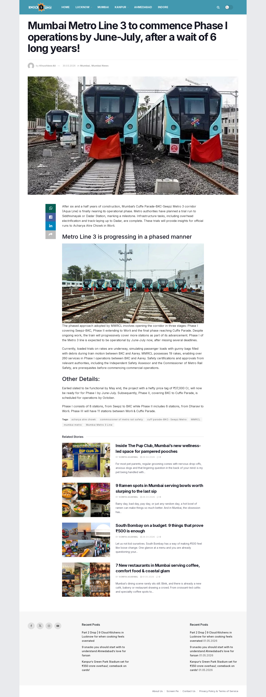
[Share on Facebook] (50, 217)
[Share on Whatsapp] (50, 208)
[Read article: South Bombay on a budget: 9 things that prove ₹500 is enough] (86, 540)
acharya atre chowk (83, 419)
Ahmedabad (143, 7)
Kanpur (120, 7)
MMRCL (195, 419)
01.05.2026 (147, 576)
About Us (157, 691)
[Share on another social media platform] (50, 235)
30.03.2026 (69, 65)
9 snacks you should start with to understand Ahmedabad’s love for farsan (104, 651)
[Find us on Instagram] (48, 626)
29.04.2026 (147, 457)
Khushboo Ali (47, 65)
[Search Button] (218, 7)
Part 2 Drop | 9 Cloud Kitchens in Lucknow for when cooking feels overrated (103, 636)
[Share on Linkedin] (50, 226)
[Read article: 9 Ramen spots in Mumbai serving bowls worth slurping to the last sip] (86, 500)
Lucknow (83, 7)
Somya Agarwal (128, 457)
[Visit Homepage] (40, 7)
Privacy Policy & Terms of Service (218, 691)
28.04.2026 (147, 497)
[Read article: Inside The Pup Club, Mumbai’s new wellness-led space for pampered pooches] (86, 460)
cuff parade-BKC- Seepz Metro (167, 419)
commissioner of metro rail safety (121, 419)
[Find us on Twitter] (40, 626)
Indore (163, 7)
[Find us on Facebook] (31, 626)
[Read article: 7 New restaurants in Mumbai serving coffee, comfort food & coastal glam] (86, 580)
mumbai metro (73, 424)
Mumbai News (100, 65)
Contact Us (189, 691)
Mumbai (103, 7)
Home (66, 7)
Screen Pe (173, 691)
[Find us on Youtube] (57, 626)
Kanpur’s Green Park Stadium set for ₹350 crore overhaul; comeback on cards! (105, 666)
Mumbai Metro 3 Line (99, 424)
